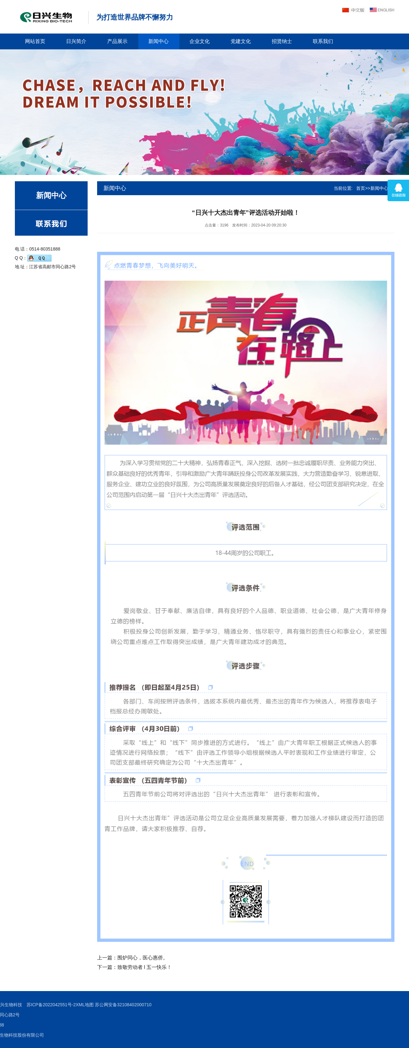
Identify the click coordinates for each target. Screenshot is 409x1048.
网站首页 (35, 41)
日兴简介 (76, 41)
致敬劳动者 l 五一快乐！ (144, 967)
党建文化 (241, 41)
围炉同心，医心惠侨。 (142, 957)
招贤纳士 (282, 41)
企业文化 (199, 41)
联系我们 (323, 41)
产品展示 (117, 41)
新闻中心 (158, 41)
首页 (360, 188)
